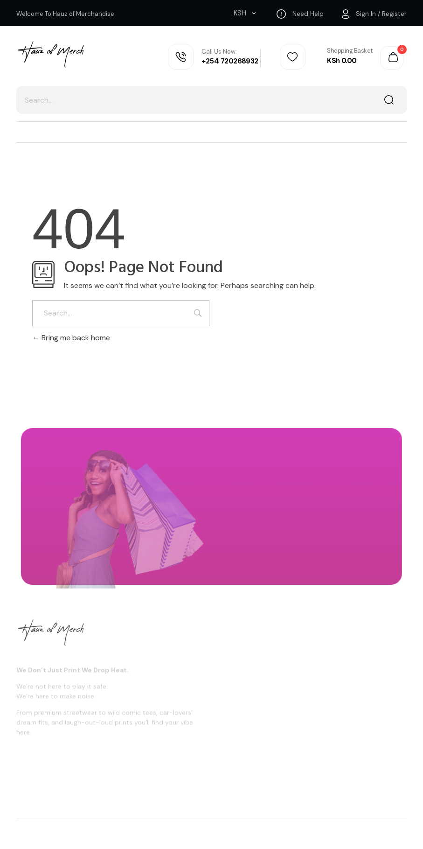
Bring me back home (71, 338)
